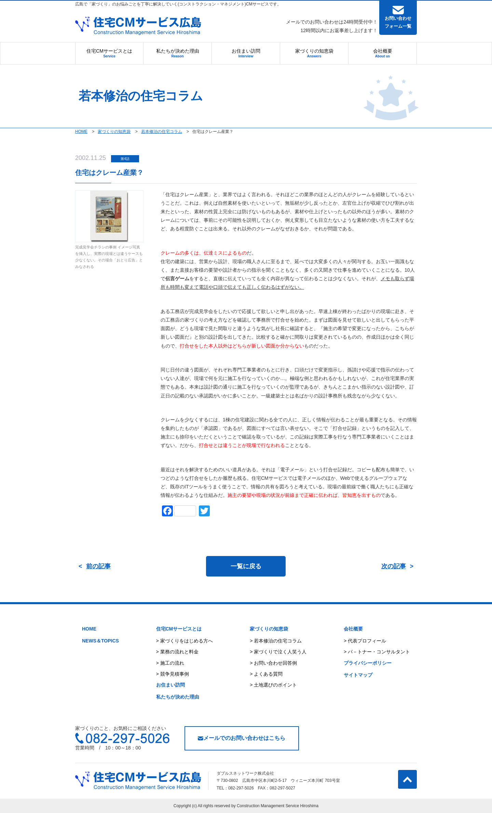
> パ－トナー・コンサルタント (377, 651)
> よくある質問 (266, 674)
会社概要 (382, 53)
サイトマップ (358, 675)
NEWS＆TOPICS (100, 640)
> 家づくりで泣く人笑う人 (278, 651)
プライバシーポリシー (368, 663)
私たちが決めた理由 (177, 53)
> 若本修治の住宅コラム (276, 640)
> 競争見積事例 (172, 674)
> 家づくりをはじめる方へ (184, 640)
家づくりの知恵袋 (314, 53)
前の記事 (98, 566)
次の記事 (393, 566)
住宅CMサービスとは (109, 53)
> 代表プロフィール (365, 640)
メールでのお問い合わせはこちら (241, 738)
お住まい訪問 (246, 53)
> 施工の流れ (170, 663)
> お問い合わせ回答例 (273, 663)
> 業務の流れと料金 (177, 651)
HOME (89, 629)
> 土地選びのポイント (273, 685)
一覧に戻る (246, 566)
